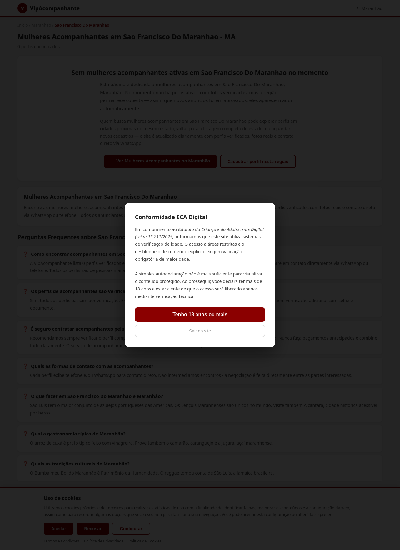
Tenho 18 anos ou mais (200, 314)
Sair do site (200, 330)
